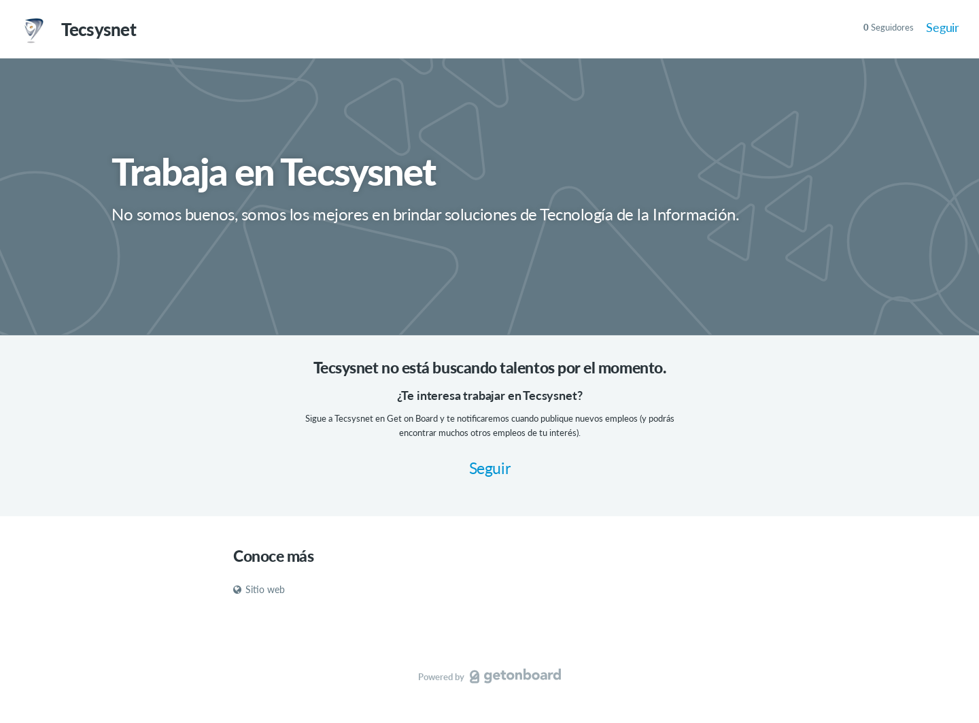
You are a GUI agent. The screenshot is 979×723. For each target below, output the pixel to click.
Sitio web (259, 589)
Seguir (942, 27)
